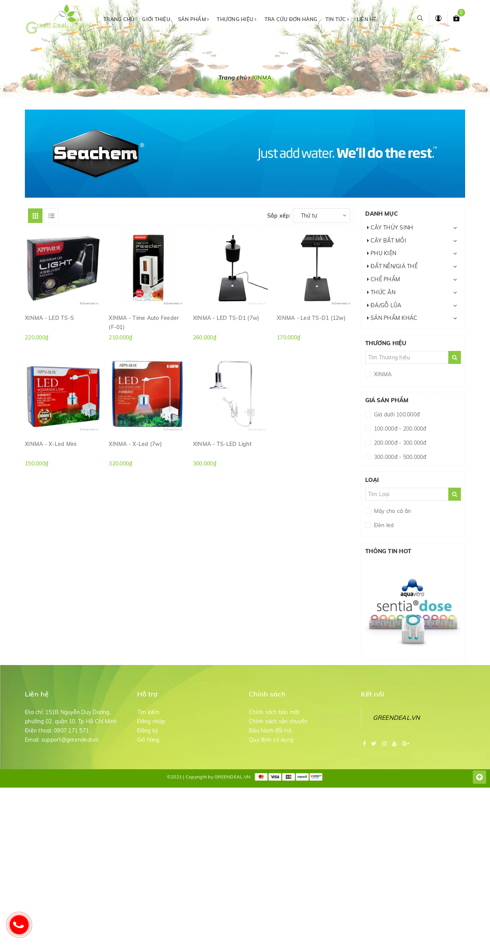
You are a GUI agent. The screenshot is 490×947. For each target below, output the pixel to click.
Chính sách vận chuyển (278, 721)
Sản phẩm (193, 19)
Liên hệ (367, 19)
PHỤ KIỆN (382, 253)
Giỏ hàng (148, 739)
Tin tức (337, 19)
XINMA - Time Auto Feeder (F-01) (144, 322)
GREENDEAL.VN (396, 717)
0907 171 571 (71, 730)
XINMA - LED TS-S (49, 318)
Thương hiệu (236, 19)
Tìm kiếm (148, 712)
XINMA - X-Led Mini (51, 444)
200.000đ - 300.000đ (399, 442)
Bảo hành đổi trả (270, 730)
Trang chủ (118, 19)
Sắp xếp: (279, 215)
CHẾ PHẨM (383, 279)
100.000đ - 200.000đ (399, 428)
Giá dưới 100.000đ (396, 414)
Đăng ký (147, 730)
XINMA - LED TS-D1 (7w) (226, 318)
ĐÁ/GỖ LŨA (384, 305)
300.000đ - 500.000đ (399, 457)
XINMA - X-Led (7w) (135, 444)
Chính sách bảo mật (274, 712)
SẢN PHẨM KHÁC (392, 318)
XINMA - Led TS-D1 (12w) (311, 318)
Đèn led (383, 525)
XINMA (382, 374)
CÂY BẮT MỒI (386, 240)
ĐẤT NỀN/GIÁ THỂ (392, 266)
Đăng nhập (151, 721)
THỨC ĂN (381, 292)
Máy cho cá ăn (391, 511)
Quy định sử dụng (271, 739)
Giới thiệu (156, 19)
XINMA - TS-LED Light (222, 444)
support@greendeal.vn (69, 739)
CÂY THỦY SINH (390, 227)
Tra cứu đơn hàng (291, 19)
